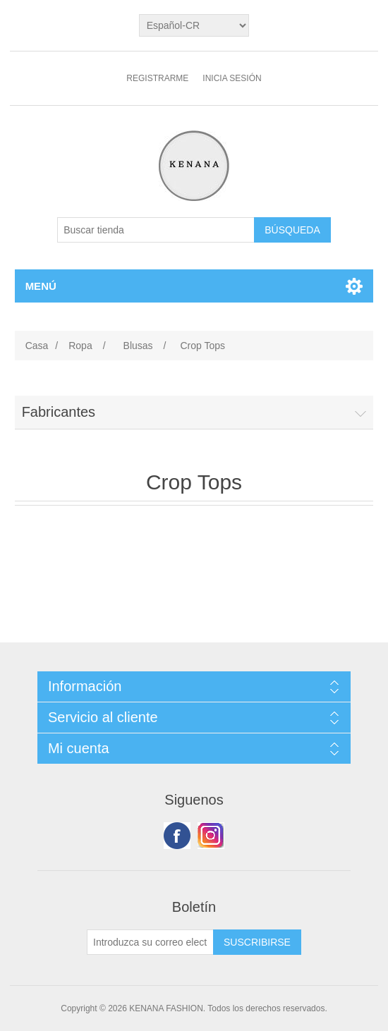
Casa (37, 345)
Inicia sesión (231, 78)
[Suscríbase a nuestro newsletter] (150, 942)
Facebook (177, 835)
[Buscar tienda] (156, 230)
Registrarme (157, 78)
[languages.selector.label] (194, 25)
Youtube (211, 835)
